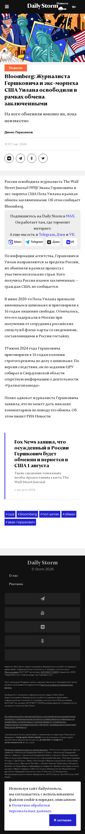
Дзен (60, 235)
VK (72, 235)
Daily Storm (42, 6)
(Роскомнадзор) (12, 672)
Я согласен (62, 820)
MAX (70, 216)
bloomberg (27, 514)
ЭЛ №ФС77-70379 (49, 672)
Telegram (47, 235)
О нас (13, 575)
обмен (69, 514)
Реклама (16, 584)
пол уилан (49, 514)
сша (10, 514)
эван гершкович (20, 522)
